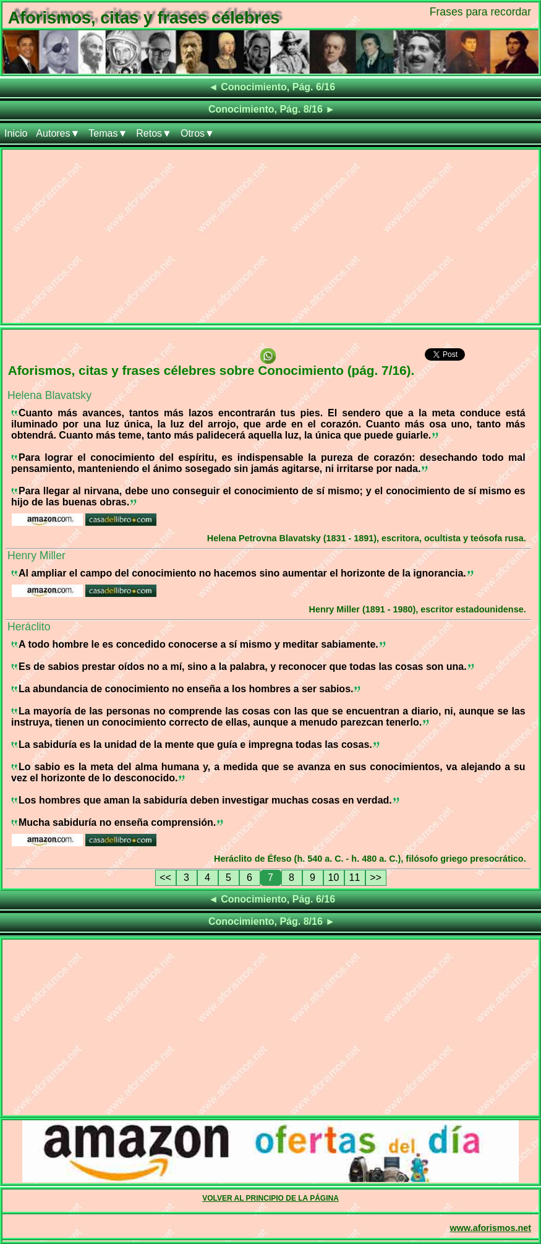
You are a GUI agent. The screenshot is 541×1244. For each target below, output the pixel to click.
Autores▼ (58, 133)
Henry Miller (36, 555)
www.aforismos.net (490, 1228)
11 (354, 877)
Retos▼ (154, 133)
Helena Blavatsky (49, 395)
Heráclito (28, 626)
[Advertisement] (270, 236)
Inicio (15, 133)
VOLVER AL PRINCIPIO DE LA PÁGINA (270, 1198)
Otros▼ (198, 133)
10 (333, 877)
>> (375, 877)
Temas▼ (107, 133)
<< (165, 877)
